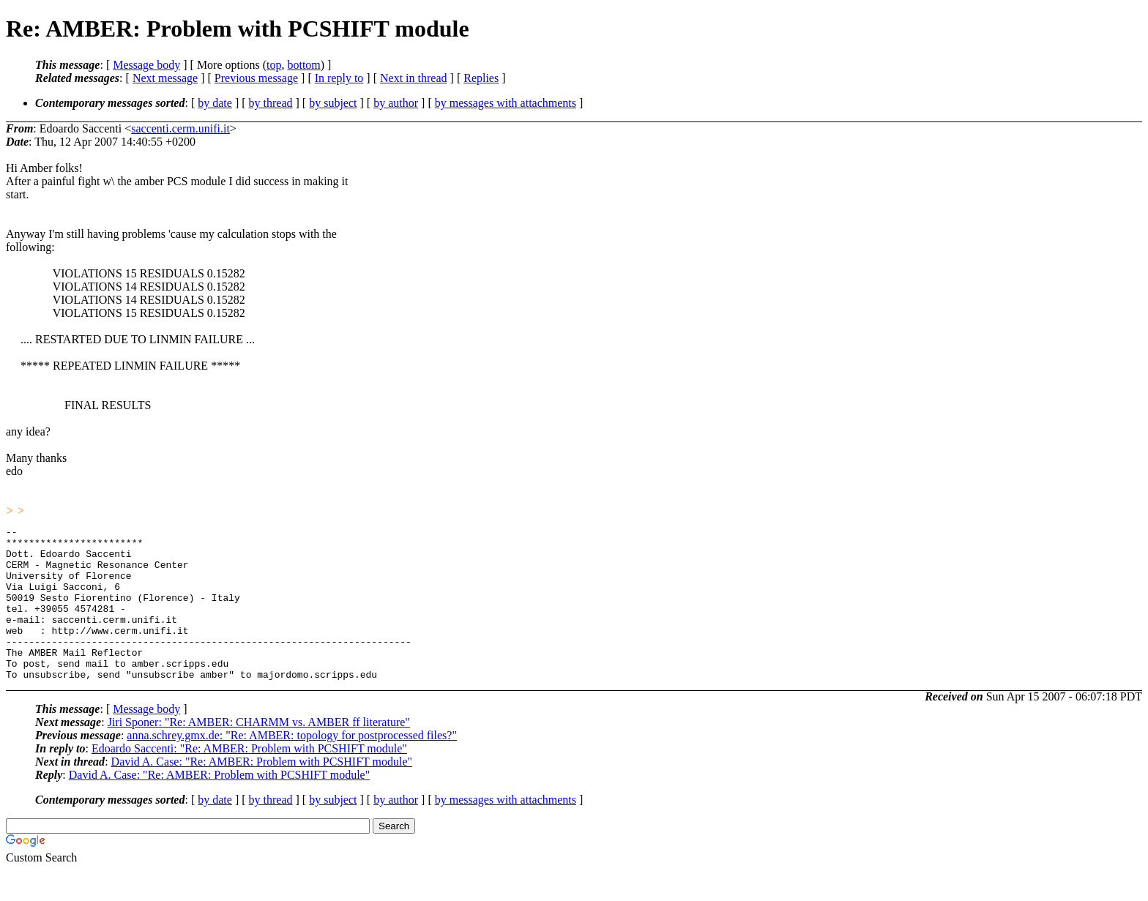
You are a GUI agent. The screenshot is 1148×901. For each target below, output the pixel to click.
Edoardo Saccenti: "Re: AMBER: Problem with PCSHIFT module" (249, 779)
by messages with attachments (505, 103)
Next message (165, 78)
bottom (303, 65)
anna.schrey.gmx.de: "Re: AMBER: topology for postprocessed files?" (292, 766)
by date (215, 103)
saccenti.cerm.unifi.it (180, 128)
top (273, 65)
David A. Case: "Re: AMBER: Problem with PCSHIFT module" (261, 792)
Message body (146, 65)
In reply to (339, 78)
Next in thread (413, 78)
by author (395, 103)
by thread (271, 103)
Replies (481, 78)
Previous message (256, 78)
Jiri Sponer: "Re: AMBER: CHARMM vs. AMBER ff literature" (259, 753)
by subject (333, 103)
